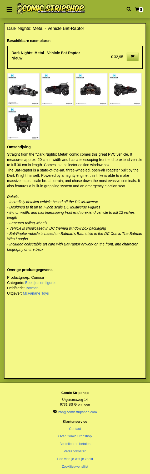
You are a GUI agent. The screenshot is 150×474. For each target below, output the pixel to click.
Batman (32, 288)
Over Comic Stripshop (75, 436)
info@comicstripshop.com (77, 412)
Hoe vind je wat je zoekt (75, 459)
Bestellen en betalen (75, 444)
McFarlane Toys (36, 293)
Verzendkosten (75, 451)
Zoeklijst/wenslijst (75, 466)
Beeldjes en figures (40, 283)
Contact (75, 429)
